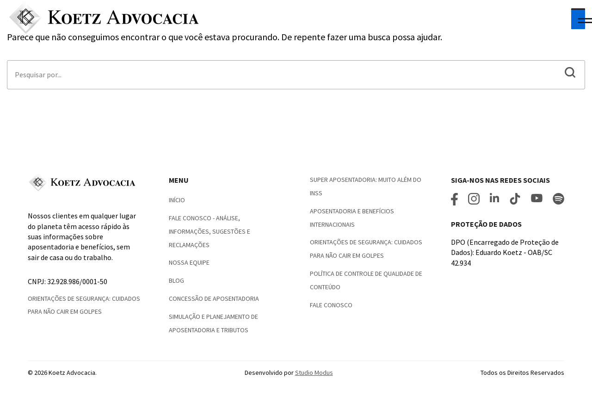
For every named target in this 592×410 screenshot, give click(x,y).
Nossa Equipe (189, 262)
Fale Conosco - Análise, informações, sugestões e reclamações (209, 231)
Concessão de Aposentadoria (214, 298)
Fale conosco (331, 305)
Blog (176, 280)
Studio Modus (314, 372)
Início (177, 200)
